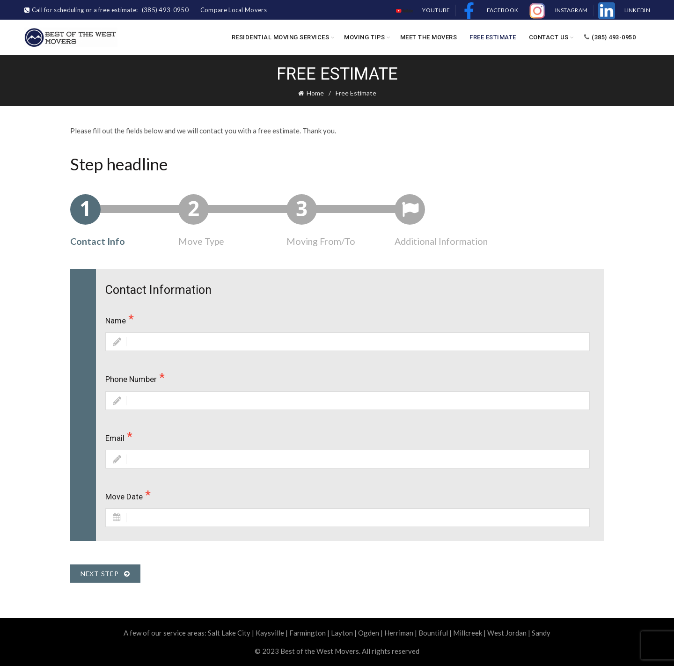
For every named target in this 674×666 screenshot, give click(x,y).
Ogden (368, 633)
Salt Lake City (229, 633)
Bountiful (433, 633)
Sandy (541, 633)
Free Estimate (492, 37)
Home (315, 93)
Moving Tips (364, 37)
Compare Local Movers (233, 10)
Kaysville (270, 633)
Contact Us (549, 37)
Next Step (105, 574)
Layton (342, 633)
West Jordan (507, 633)
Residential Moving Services (281, 37)
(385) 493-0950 (610, 37)
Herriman (398, 633)
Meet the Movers (428, 37)
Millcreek (467, 633)
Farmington (307, 633)
